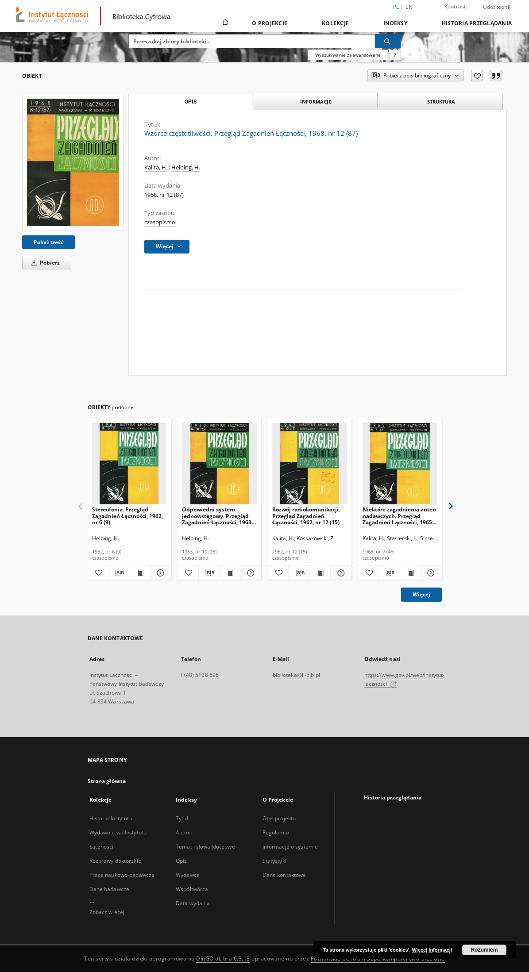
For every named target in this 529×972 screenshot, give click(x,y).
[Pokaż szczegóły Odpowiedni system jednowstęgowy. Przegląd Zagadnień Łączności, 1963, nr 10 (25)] (249, 573)
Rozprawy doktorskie (115, 860)
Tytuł (182, 818)
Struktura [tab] (441, 101)
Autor (183, 832)
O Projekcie (269, 23)
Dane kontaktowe (284, 875)
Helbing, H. (185, 167)
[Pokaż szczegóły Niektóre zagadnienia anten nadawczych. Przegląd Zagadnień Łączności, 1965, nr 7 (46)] (430, 573)
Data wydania (193, 903)
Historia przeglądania (477, 23)
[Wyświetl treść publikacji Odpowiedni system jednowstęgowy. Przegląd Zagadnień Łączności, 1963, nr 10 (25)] (230, 573)
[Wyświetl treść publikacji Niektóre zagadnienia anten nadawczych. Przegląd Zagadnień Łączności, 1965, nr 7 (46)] (410, 573)
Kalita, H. (155, 167)
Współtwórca (192, 889)
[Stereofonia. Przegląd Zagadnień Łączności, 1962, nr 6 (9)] (129, 464)
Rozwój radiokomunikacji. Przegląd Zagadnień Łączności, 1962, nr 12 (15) (306, 516)
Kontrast (455, 6)
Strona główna (107, 781)
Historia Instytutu (110, 818)
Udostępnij (497, 7)
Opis (181, 860)
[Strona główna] (225, 23)
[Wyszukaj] (388, 41)
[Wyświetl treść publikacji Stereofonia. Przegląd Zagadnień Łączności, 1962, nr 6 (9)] (139, 573)
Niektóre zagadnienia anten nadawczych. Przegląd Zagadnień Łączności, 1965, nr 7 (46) (399, 516)
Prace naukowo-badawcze (122, 875)
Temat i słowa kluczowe (205, 846)
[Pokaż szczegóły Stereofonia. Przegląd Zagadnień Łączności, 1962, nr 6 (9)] (159, 573)
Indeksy (395, 23)
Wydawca (188, 875)
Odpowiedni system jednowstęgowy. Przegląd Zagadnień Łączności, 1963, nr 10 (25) (217, 516)
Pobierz (44, 262)
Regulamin (276, 832)
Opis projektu (279, 818)
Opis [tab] (191, 102)
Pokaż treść (48, 242)
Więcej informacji (432, 950)
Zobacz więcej (107, 912)
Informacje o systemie (290, 846)
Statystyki (274, 860)
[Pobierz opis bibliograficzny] (118, 573)
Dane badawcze (109, 889)
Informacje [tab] (315, 101)
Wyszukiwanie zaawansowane (348, 55)
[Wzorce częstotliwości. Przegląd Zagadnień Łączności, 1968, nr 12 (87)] (73, 162)
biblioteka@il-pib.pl (296, 675)
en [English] (409, 7)
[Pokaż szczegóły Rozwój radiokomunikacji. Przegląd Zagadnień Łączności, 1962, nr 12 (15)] (339, 573)
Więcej (421, 594)
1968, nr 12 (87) (164, 195)
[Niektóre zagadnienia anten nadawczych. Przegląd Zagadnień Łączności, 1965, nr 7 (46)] (400, 464)
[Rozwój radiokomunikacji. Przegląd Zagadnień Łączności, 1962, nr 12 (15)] (310, 464)
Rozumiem (484, 950)
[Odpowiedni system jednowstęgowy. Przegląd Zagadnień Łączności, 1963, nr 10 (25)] (219, 464)
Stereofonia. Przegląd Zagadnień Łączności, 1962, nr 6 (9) (127, 516)
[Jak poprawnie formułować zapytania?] (395, 55)
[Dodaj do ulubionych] (477, 75)
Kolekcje (335, 23)
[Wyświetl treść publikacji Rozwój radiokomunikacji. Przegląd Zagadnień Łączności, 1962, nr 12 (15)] (320, 573)
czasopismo (159, 222)
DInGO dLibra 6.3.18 (223, 958)
